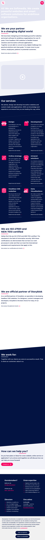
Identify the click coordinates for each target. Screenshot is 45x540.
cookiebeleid (23, 528)
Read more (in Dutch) (14, 150)
